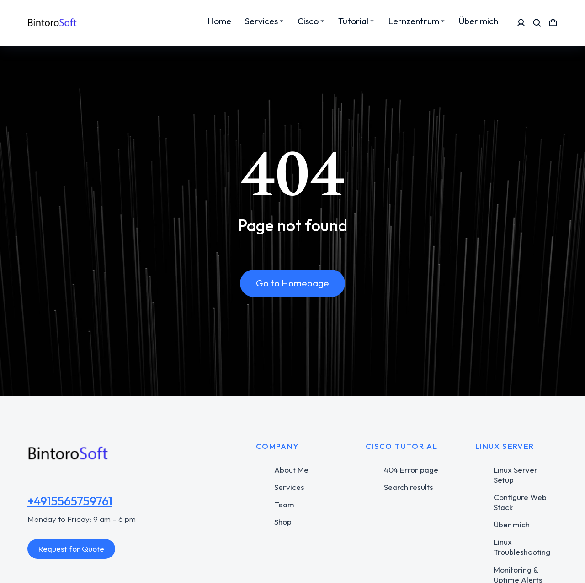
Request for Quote (71, 548)
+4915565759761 (69, 501)
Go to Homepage (292, 283)
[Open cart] (553, 22)
